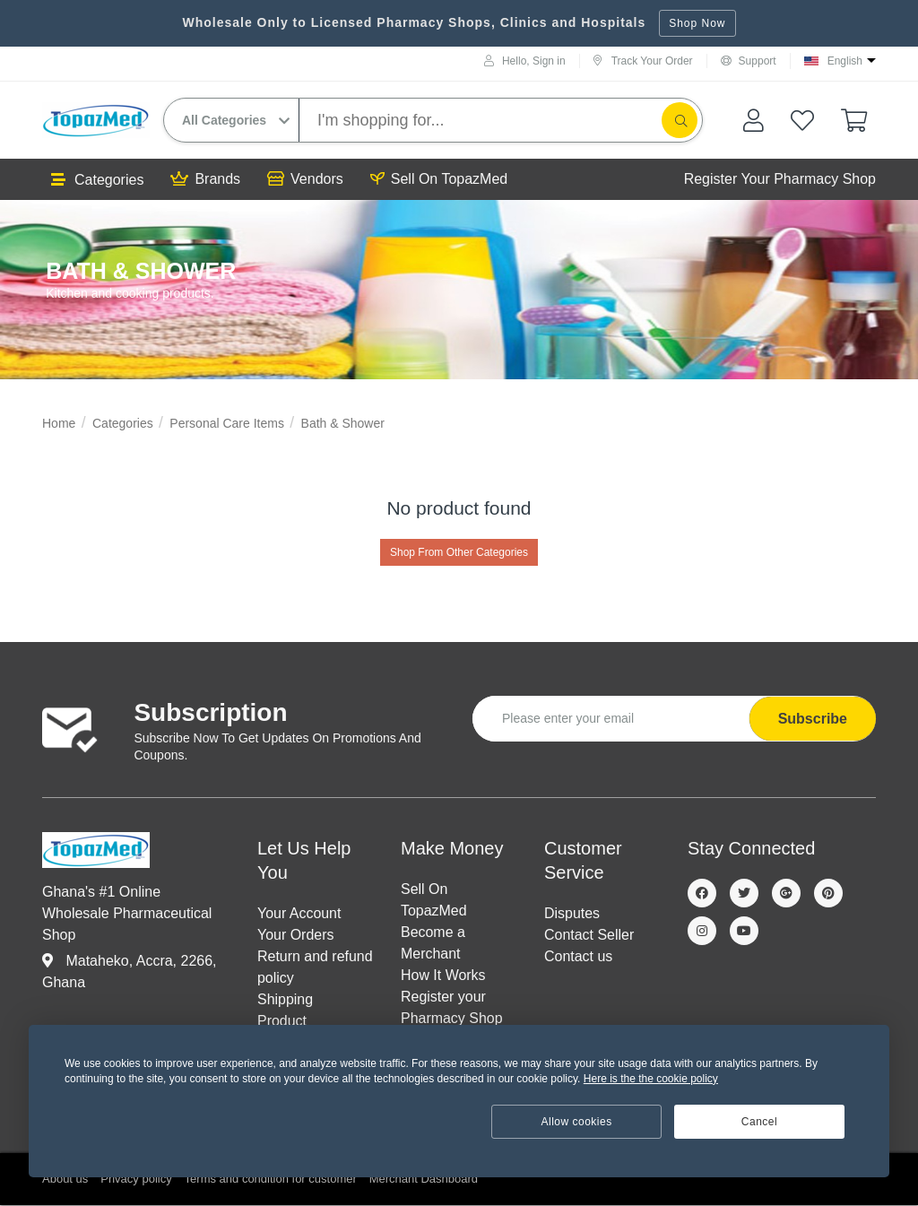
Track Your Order (643, 61)
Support (748, 61)
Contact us (578, 956)
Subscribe (812, 718)
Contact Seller (589, 934)
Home (58, 423)
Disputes (572, 913)
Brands (205, 179)
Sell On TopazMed (438, 179)
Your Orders (295, 934)
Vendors (305, 179)
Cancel (759, 1121)
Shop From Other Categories (459, 552)
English (844, 61)
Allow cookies (576, 1121)
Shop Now (697, 23)
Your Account (299, 913)
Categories (97, 180)
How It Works (443, 975)
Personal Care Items (226, 423)
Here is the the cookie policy (651, 1078)
